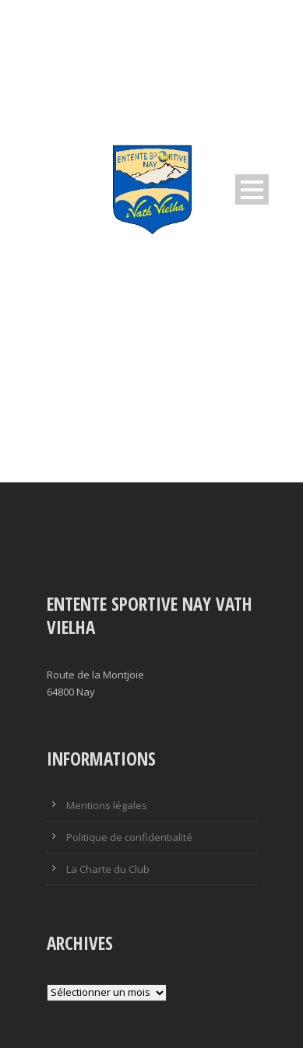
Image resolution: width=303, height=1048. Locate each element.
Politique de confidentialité (129, 837)
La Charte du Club (108, 869)
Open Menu (252, 189)
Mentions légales (106, 805)
